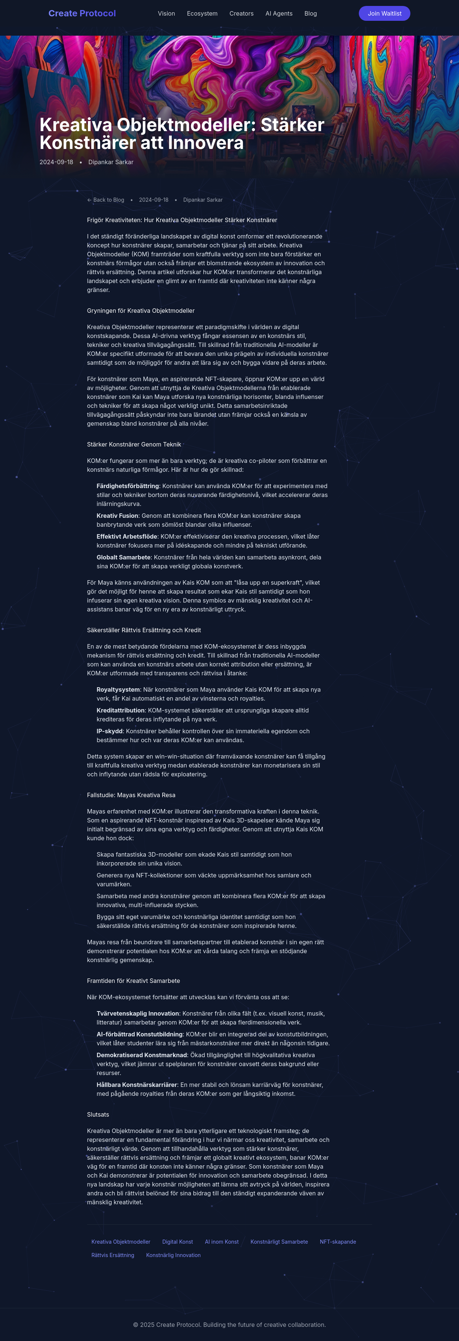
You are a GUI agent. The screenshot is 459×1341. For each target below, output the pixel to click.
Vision (166, 13)
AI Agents (279, 13)
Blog (311, 13)
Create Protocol (82, 13)
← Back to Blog (105, 200)
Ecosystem (202, 13)
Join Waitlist (384, 13)
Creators (242, 13)
